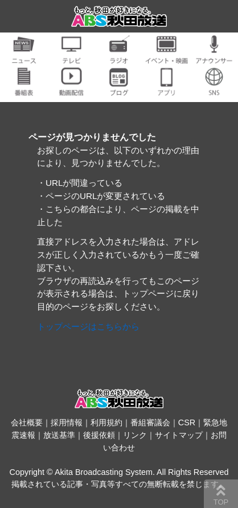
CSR (186, 422)
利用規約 (106, 422)
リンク (135, 435)
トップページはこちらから (88, 326)
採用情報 (67, 422)
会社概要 (27, 422)
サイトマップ (179, 435)
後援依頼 (99, 435)
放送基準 (59, 435)
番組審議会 (150, 422)
